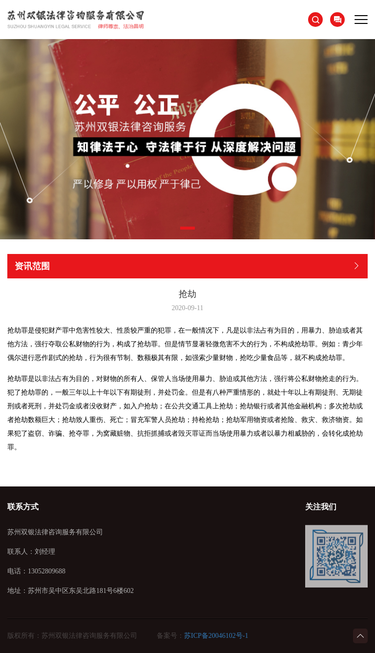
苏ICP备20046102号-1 (216, 635)
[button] (187, 228)
